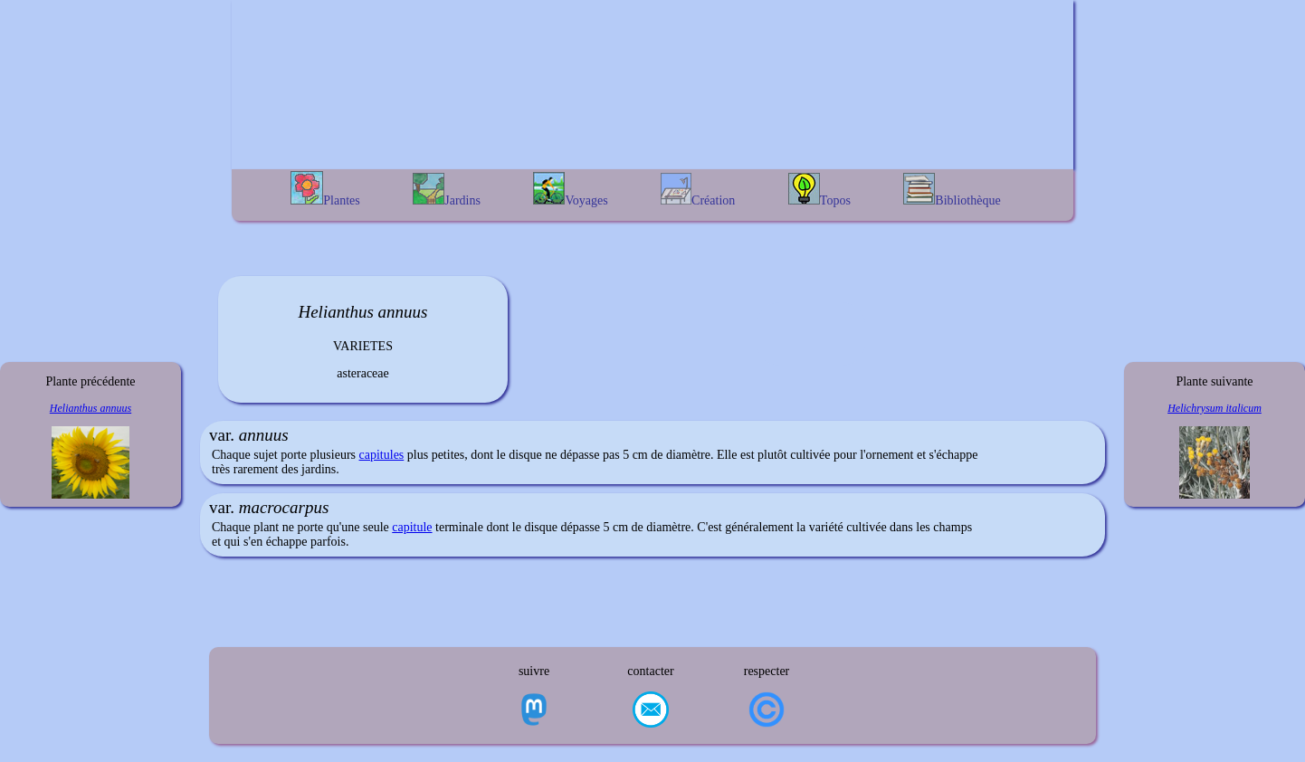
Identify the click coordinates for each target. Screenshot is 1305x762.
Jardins (447, 190)
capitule (412, 527)
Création (698, 190)
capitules (382, 455)
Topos (819, 190)
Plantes (325, 189)
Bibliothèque (951, 190)
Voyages (570, 189)
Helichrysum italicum (1214, 408)
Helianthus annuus (90, 408)
